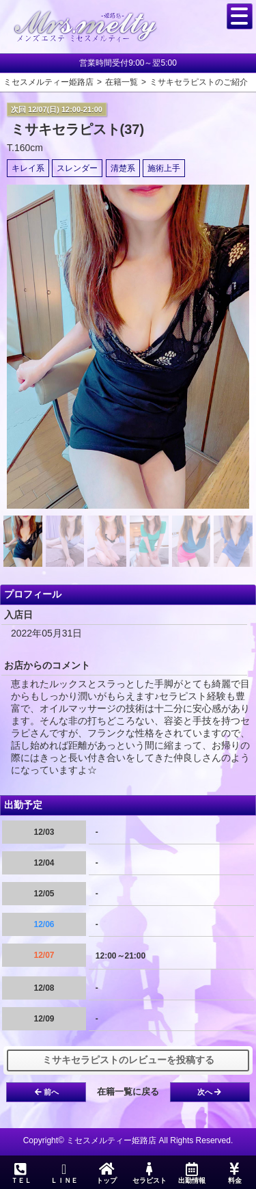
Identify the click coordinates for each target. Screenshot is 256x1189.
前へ (47, 1092)
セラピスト (149, 1173)
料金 (234, 1173)
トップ (106, 1173)
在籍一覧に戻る (128, 1091)
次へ (209, 1092)
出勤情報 (192, 1173)
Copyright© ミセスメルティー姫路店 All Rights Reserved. (128, 1140)
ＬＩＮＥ (63, 1173)
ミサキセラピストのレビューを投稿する (128, 1059)
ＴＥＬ (21, 1174)
